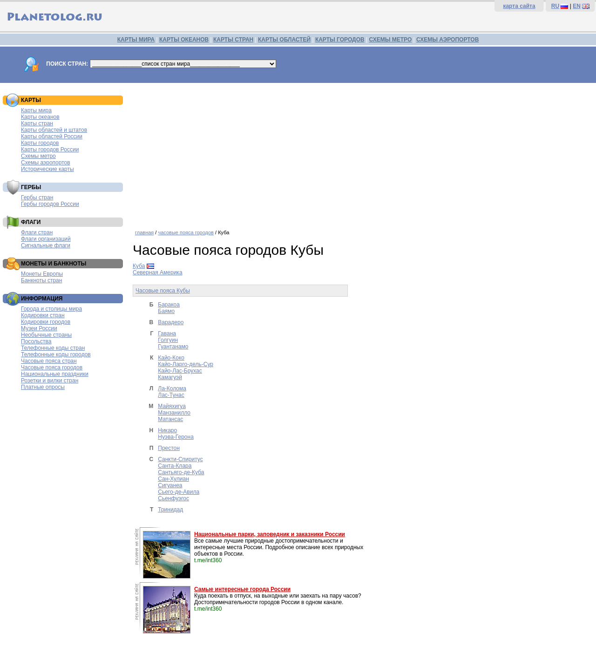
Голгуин (168, 340)
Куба (139, 266)
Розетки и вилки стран (49, 380)
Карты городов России (50, 149)
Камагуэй (170, 377)
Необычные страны (46, 335)
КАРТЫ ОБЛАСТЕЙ (284, 39)
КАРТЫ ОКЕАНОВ (184, 39)
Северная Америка (158, 272)
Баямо (166, 311)
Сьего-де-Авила (178, 492)
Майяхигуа (172, 406)
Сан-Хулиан (173, 479)
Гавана (167, 333)
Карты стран (37, 123)
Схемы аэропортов (45, 162)
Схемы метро (38, 156)
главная (144, 232)
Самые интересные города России (242, 589)
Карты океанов (40, 117)
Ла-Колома (172, 388)
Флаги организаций (46, 239)
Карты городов (40, 143)
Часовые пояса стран (49, 361)
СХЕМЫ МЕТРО (390, 39)
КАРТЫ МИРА (136, 39)
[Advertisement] (362, 153)
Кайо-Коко (171, 357)
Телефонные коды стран (53, 348)
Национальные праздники (54, 374)
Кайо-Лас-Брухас (180, 371)
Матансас (170, 419)
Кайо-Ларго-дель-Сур (185, 364)
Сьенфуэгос (173, 498)
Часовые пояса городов (51, 367)
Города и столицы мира (51, 309)
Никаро (167, 430)
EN (577, 6)
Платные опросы (43, 387)
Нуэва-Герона (176, 437)
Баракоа (169, 304)
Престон (169, 448)
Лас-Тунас (171, 395)
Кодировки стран (43, 315)
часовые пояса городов (185, 232)
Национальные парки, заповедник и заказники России (269, 534)
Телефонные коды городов (56, 354)
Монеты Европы (42, 274)
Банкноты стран (41, 280)
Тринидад (170, 509)
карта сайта (519, 6)
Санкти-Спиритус (180, 459)
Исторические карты (47, 169)
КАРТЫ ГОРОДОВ (340, 39)
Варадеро (170, 322)
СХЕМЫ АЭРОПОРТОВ (447, 39)
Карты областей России (51, 136)
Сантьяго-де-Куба (181, 472)
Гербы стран (37, 197)
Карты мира (36, 110)
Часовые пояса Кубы (162, 290)
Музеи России (39, 328)
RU (555, 6)
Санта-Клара (174, 466)
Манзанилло (174, 412)
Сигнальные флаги (45, 245)
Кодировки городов (45, 322)
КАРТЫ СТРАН (233, 39)
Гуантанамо (173, 346)
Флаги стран (37, 232)
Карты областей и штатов (54, 130)
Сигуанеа (170, 485)
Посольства (36, 341)
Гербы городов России (50, 204)
